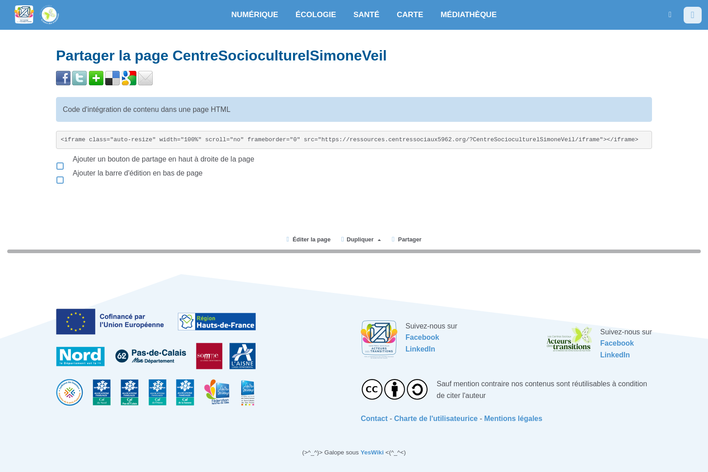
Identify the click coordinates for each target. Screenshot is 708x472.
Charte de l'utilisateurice (436, 418)
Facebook (422, 337)
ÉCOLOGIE (316, 14)
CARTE (410, 14)
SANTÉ (367, 14)
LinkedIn (420, 349)
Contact (374, 418)
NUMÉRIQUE (254, 14)
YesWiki (371, 452)
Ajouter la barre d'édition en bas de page (129, 173)
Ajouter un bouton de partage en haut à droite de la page (155, 159)
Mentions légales (513, 418)
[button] (670, 14)
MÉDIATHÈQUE (469, 14)
